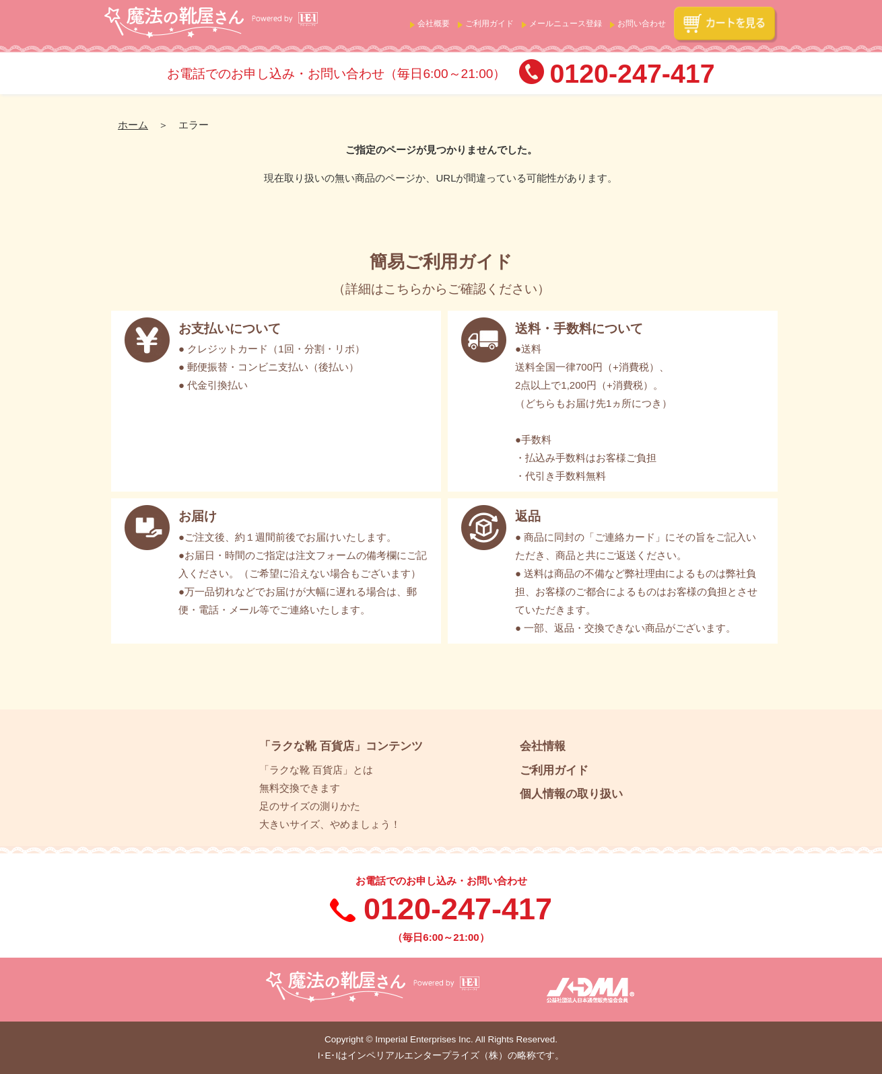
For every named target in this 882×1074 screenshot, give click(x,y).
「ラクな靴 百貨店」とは (316, 769)
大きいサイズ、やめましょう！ (330, 824)
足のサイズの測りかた (309, 806)
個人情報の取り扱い (571, 794)
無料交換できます (299, 788)
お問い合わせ (641, 23)
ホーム (133, 124)
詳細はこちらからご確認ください (441, 289)
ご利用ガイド (489, 23)
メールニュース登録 (565, 23)
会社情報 (543, 746)
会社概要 (433, 23)
